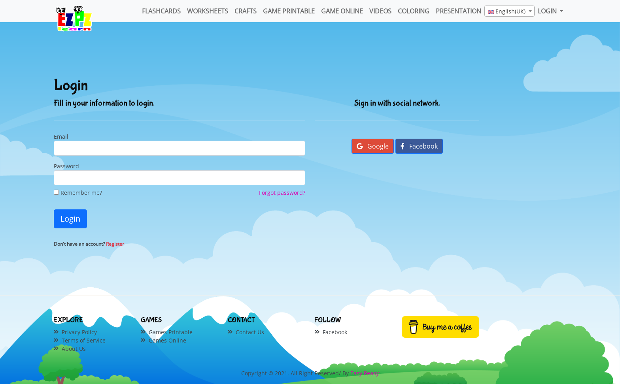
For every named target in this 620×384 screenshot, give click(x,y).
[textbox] (509, 11)
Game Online (342, 11)
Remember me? (78, 192)
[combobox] (509, 11)
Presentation (458, 11)
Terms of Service (84, 340)
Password (66, 166)
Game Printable (289, 11)
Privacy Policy (79, 332)
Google (373, 146)
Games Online (167, 340)
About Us (74, 348)
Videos (380, 11)
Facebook (419, 146)
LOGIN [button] (548, 11)
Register (115, 244)
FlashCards (161, 11)
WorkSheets (207, 11)
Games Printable (171, 332)
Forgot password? (282, 192)
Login (70, 218)
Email (61, 136)
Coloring (413, 11)
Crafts (245, 11)
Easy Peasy (364, 373)
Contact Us (250, 332)
